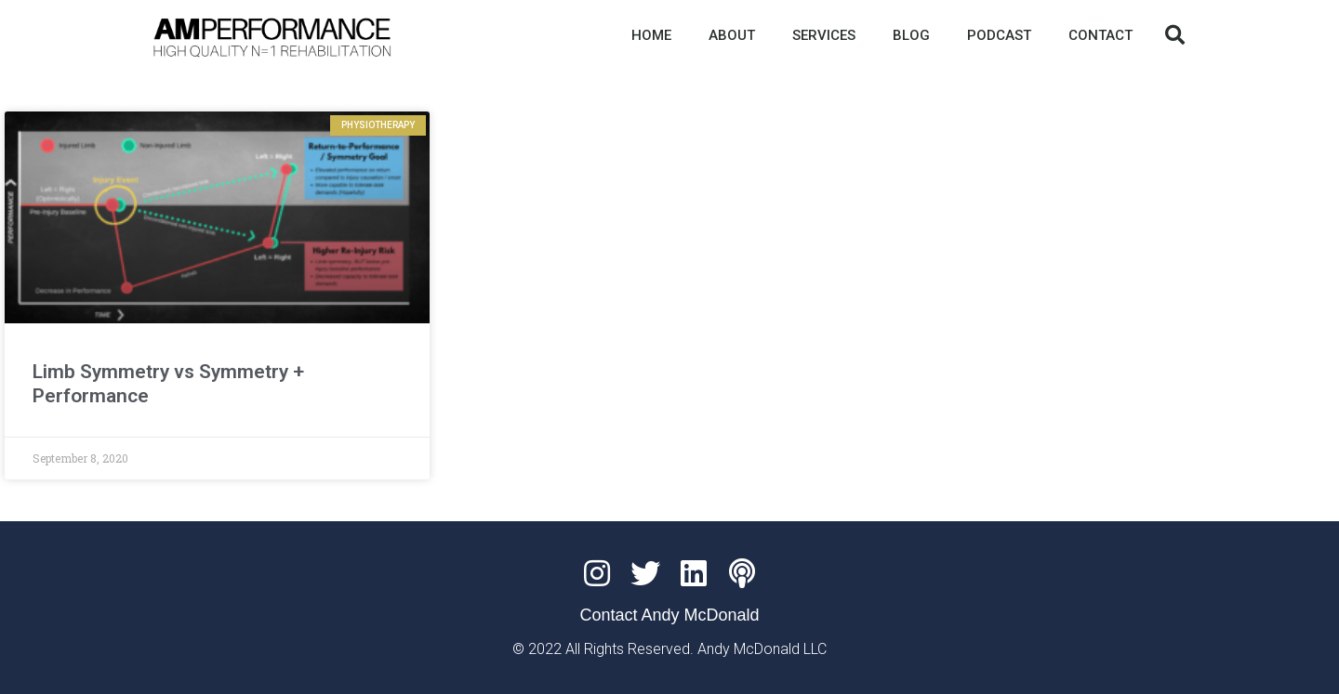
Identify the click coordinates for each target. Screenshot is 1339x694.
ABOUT (732, 35)
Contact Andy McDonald (669, 615)
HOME (651, 35)
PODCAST (999, 35)
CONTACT (1100, 35)
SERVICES (823, 35)
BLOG (911, 35)
